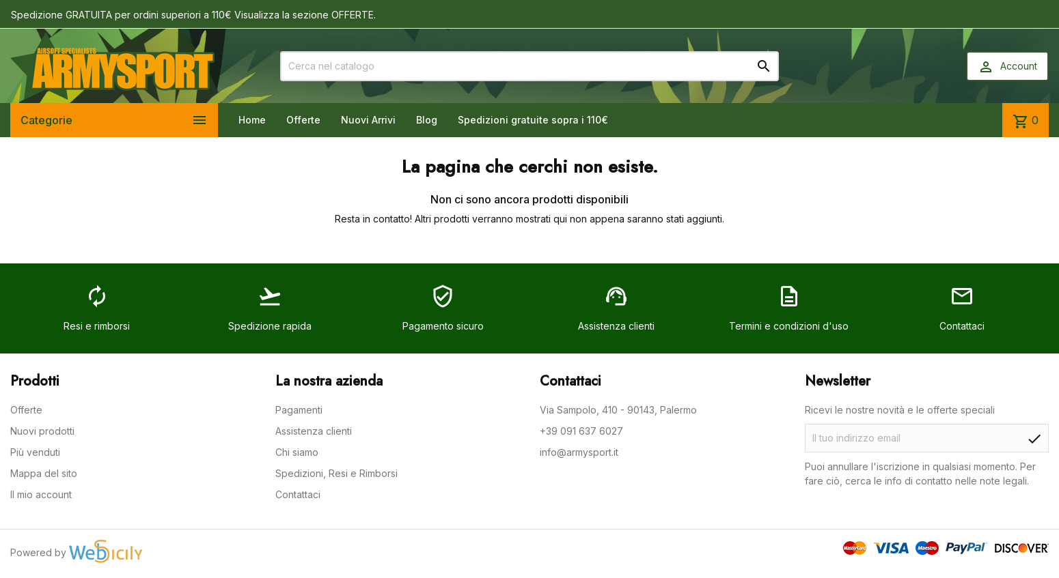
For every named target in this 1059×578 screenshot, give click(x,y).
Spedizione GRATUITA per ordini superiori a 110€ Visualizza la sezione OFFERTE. (193, 14)
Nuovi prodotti (42, 431)
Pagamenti (298, 410)
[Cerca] (529, 66)
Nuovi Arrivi (368, 120)
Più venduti (35, 452)
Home (252, 120)
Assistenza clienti (313, 431)
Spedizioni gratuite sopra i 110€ (533, 120)
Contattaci (297, 494)
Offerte (303, 120)
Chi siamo (296, 452)
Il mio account (41, 494)
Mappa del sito (43, 473)
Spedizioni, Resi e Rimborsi (336, 473)
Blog (426, 120)
